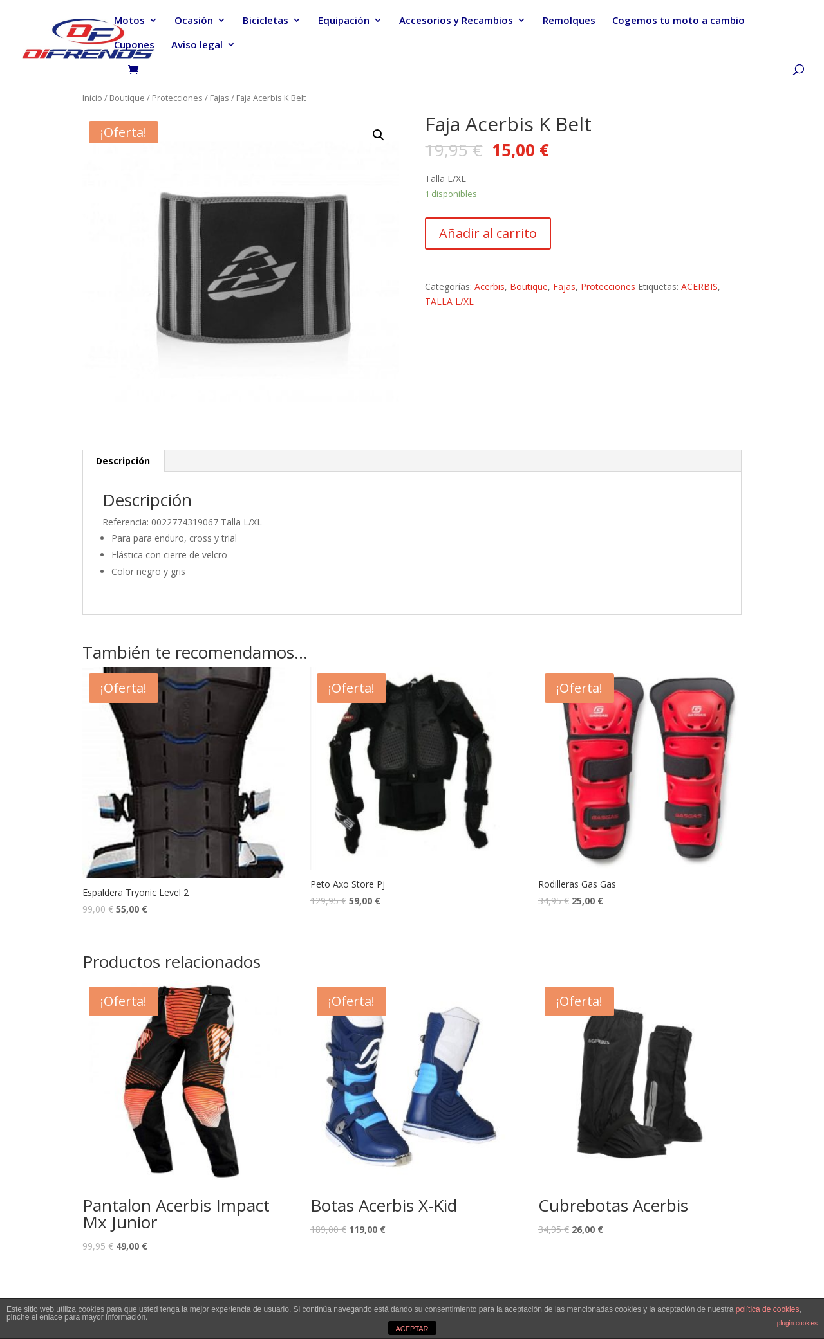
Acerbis (489, 286)
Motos (129, 20)
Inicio (92, 98)
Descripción (123, 461)
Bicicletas (265, 20)
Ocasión (193, 20)
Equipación (344, 20)
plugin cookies (797, 1323)
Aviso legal (197, 45)
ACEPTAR (411, 1329)
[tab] (123, 461)
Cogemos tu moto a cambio (678, 20)
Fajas (219, 98)
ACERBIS (699, 286)
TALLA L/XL (449, 301)
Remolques (569, 20)
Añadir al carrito (488, 233)
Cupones (134, 45)
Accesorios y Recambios (456, 20)
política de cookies (768, 1309)
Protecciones (177, 98)
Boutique (127, 98)
